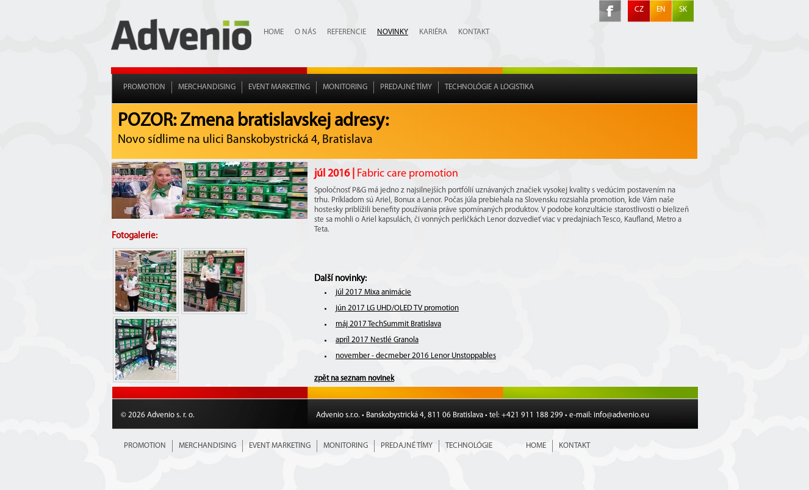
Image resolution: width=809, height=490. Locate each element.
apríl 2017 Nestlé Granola (377, 340)
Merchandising (207, 87)
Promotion (144, 87)
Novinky (392, 32)
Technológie (468, 446)
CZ (639, 9)
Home (274, 32)
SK (683, 9)
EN (661, 9)
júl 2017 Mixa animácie (373, 292)
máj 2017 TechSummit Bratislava (388, 324)
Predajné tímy (406, 87)
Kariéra (433, 32)
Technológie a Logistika (489, 87)
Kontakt (473, 32)
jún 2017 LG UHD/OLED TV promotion (397, 308)
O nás (305, 32)
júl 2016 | (386, 174)
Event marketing (279, 87)
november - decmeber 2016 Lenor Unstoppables (416, 356)
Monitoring (345, 87)
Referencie (346, 32)
